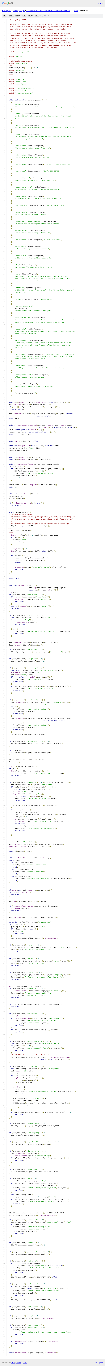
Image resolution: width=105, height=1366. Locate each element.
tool (76, 10)
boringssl (6, 10)
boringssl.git (19, 10)
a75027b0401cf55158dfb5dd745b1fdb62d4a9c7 (48, 10)
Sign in (100, 3)
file (46, 16)
